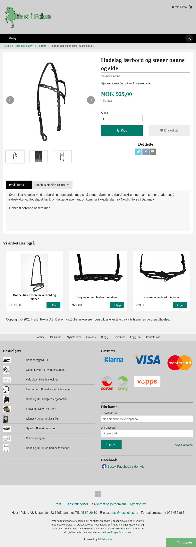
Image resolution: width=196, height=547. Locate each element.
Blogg (104, 337)
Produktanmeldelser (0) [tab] (50, 184)
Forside (7, 46)
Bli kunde (56, 337)
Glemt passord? (184, 444)
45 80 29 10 (89, 512)
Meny (9, 38)
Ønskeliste (169, 130)
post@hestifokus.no (124, 512)
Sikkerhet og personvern (109, 504)
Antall (104, 112)
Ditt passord (108, 427)
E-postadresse (110, 413)
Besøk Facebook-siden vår (123, 466)
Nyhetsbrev (74, 337)
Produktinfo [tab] (16, 184)
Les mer (88, 532)
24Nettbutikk (105, 539)
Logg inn (135, 337)
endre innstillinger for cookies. (115, 532)
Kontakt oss (153, 337)
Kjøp (121, 130)
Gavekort (119, 337)
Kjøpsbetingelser (76, 504)
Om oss (91, 337)
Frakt (57, 504)
